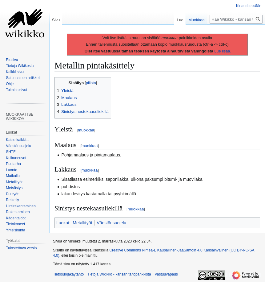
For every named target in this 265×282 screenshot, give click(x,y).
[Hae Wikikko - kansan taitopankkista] (236, 19)
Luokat (62, 222)
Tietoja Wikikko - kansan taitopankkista (119, 274)
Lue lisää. (222, 51)
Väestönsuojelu (111, 222)
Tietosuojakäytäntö (68, 274)
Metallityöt (82, 222)
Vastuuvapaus (166, 274)
